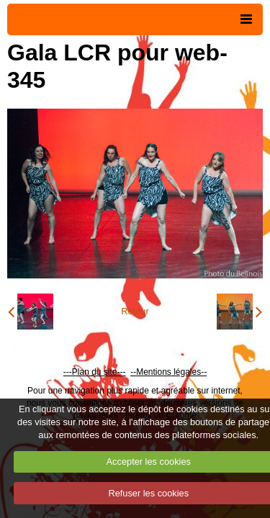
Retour (134, 311)
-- (133, 372)
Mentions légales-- (171, 372)
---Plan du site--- (94, 372)
